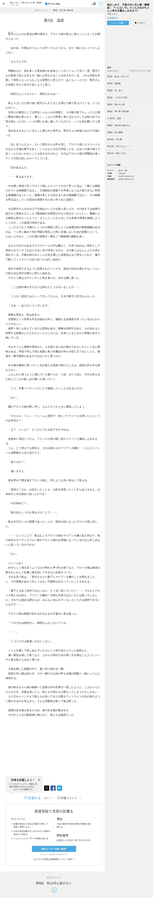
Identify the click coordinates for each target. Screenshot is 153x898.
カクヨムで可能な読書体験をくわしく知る (54, 859)
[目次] (101, 3)
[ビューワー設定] (94, 3)
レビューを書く (118, 23)
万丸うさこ (112, 14)
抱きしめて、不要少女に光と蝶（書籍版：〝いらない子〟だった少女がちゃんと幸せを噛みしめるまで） (128, 7)
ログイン (64, 854)
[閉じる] (39, 780)
